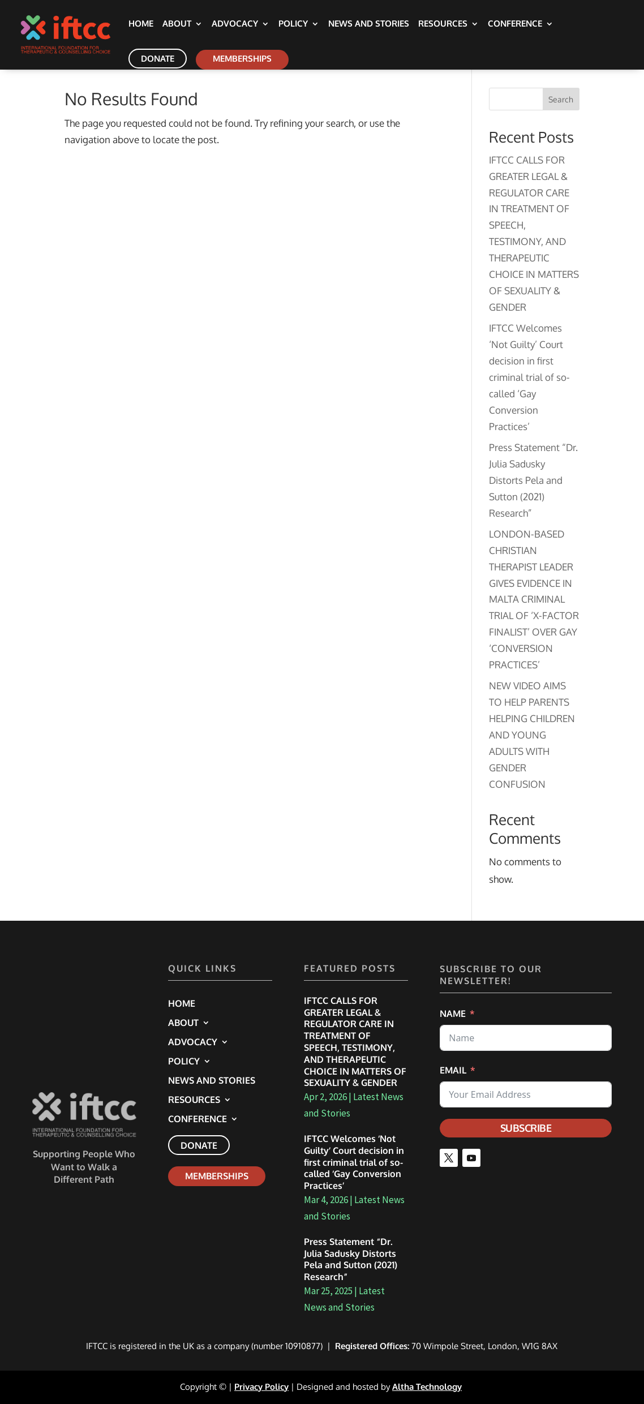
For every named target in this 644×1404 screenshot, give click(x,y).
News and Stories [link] (368, 24)
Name (453, 1013)
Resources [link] (442, 24)
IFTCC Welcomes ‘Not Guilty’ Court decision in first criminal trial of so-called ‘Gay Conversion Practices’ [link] (529, 377)
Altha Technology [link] (427, 1386)
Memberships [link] (242, 58)
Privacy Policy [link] (261, 1386)
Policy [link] (293, 24)
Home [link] (140, 24)
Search (560, 99)
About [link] (176, 24)
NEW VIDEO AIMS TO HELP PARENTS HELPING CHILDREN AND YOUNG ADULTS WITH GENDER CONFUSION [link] (532, 734)
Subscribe (526, 1128)
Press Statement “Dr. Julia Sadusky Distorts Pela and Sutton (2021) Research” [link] (533, 480)
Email (453, 1070)
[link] (79, 34)
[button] (449, 1158)
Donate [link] (157, 58)
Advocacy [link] (235, 24)
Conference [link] (515, 24)
